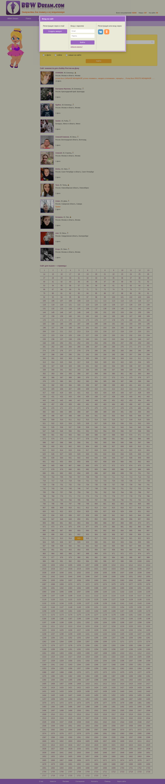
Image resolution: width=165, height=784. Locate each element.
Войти (82, 42)
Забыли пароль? (77, 47)
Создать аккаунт (55, 31)
